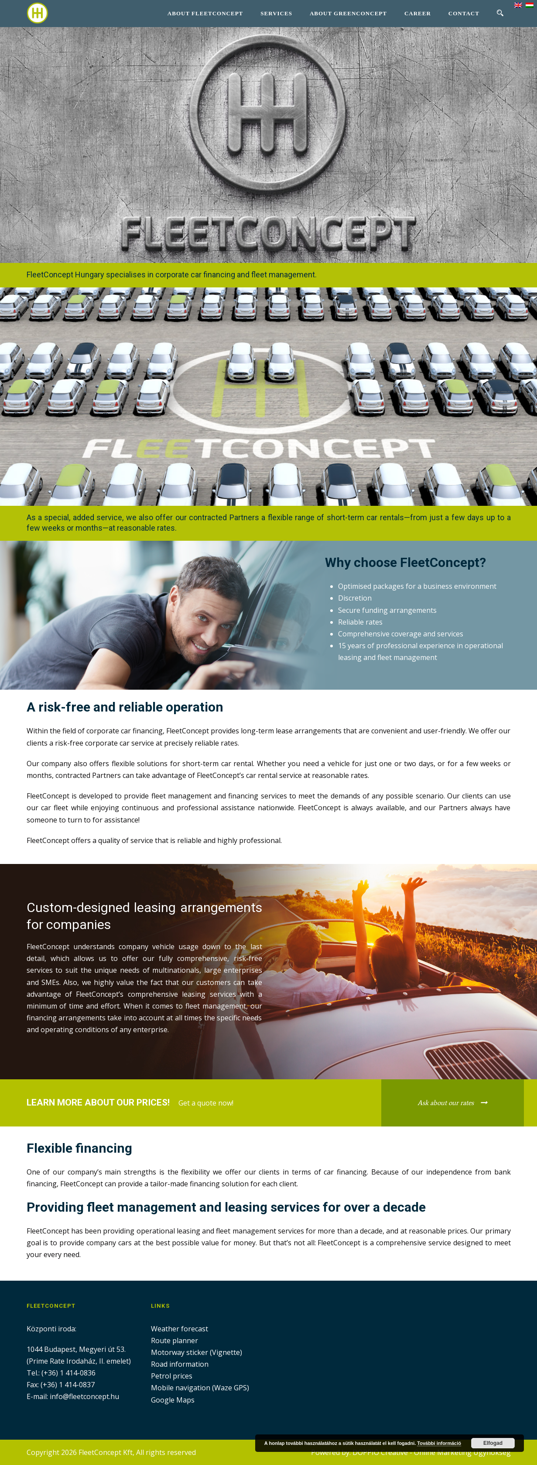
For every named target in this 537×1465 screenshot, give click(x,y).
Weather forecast (179, 1329)
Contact (463, 13)
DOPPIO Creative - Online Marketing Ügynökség (431, 1452)
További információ (439, 1443)
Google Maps (173, 1400)
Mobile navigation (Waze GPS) (200, 1387)
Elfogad (493, 1443)
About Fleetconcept (205, 13)
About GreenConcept (348, 13)
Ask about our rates (445, 1103)
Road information (180, 1364)
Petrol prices (171, 1376)
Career (417, 13)
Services (276, 13)
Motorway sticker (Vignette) (196, 1352)
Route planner (174, 1340)
